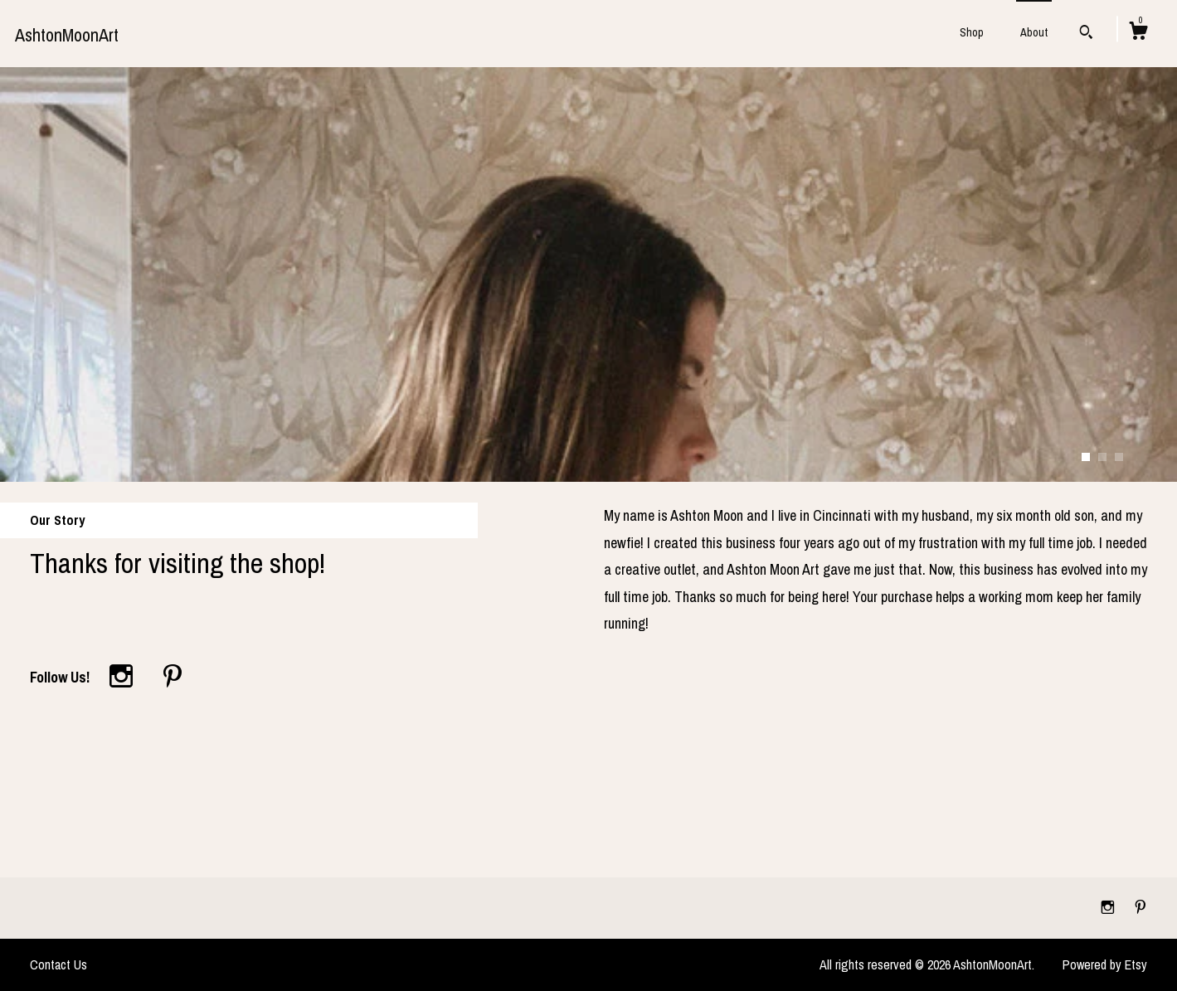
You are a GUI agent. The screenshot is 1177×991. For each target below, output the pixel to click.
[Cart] (1138, 33)
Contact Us (58, 964)
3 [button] (1119, 457)
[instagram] (1109, 907)
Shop (972, 32)
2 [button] (1102, 457)
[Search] (1086, 34)
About (1034, 32)
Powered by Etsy (1105, 964)
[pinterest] (1140, 907)
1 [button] (1086, 457)
